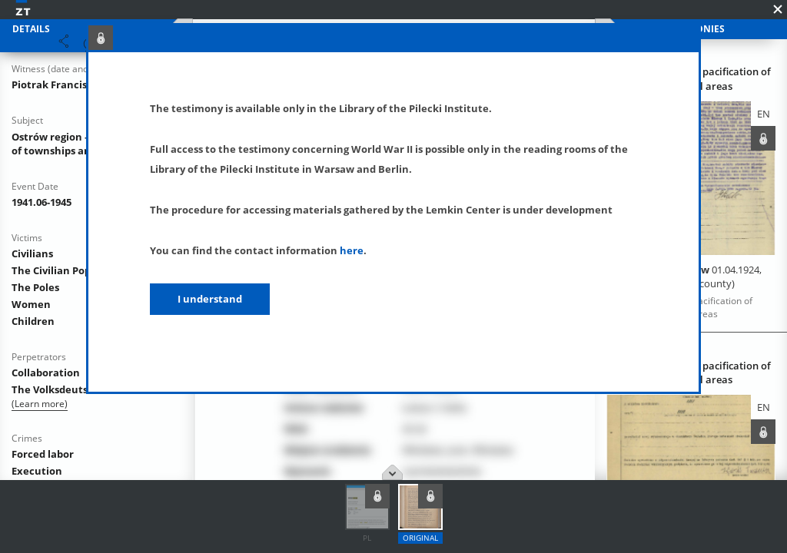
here (352, 250)
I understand (210, 299)
